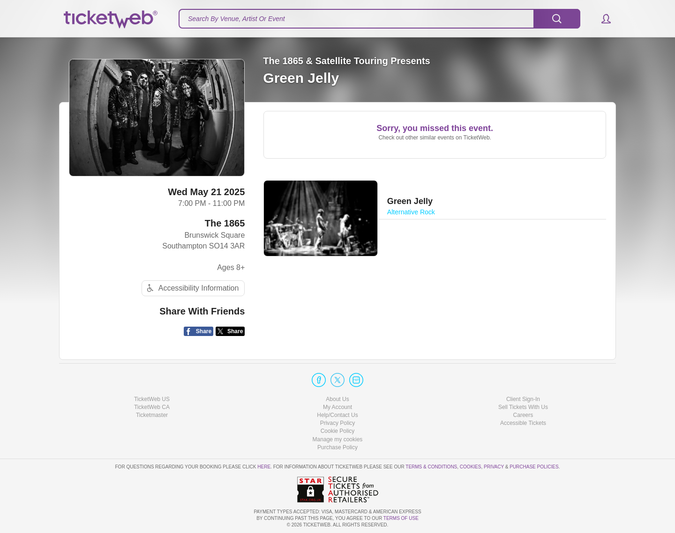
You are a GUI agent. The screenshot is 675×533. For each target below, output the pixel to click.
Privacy (494, 466)
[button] (601, 19)
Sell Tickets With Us (523, 407)
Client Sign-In (523, 399)
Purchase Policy (337, 447)
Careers (523, 415)
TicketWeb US (152, 399)
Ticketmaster (152, 415)
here (263, 466)
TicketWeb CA (152, 407)
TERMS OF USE (401, 518)
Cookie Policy (338, 431)
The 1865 (225, 223)
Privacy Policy (337, 423)
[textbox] (379, 19)
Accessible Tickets (523, 423)
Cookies (470, 466)
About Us (337, 399)
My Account (337, 407)
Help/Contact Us (337, 415)
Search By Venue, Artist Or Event (236, 18)
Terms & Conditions (431, 466)
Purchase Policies (534, 466)
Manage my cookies (338, 439)
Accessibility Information (191, 288)
